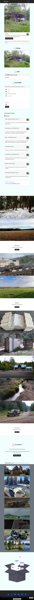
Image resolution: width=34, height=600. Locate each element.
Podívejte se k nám (17, 455)
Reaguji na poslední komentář (12, 93)
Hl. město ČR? (7, 102)
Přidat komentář (9, 38)
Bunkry (7, 33)
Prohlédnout (17, 249)
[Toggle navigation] (28, 2)
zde (28, 597)
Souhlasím (31, 597)
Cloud (6, 1)
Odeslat (7, 106)
